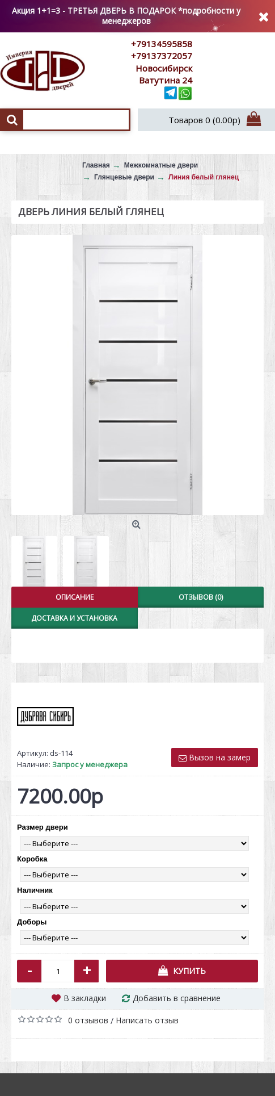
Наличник (35, 890)
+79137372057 (161, 55)
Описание (75, 597)
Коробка (32, 859)
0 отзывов (88, 1020)
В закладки (85, 998)
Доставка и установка (74, 618)
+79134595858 (161, 43)
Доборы (31, 922)
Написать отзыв (147, 1020)
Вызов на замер (215, 757)
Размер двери (42, 827)
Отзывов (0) (201, 597)
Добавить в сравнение (177, 998)
